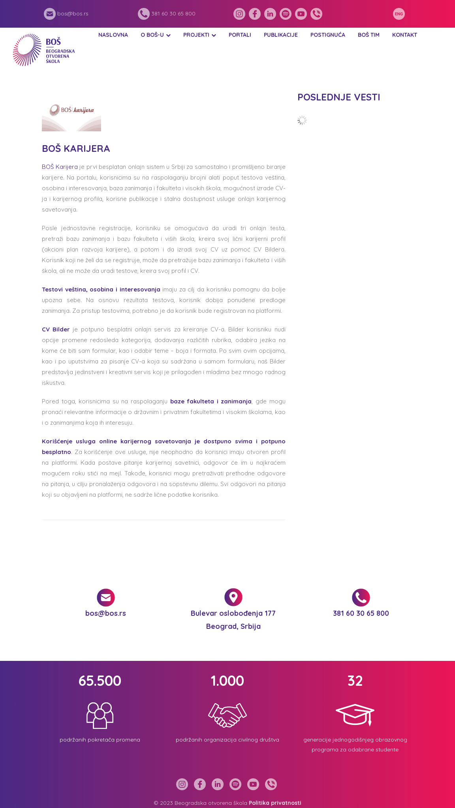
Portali (240, 34)
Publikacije (281, 34)
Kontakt (404, 34)
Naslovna (113, 34)
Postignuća (327, 34)
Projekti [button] (196, 34)
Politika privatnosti (275, 802)
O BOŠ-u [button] (152, 34)
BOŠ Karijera (60, 166)
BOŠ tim (369, 34)
